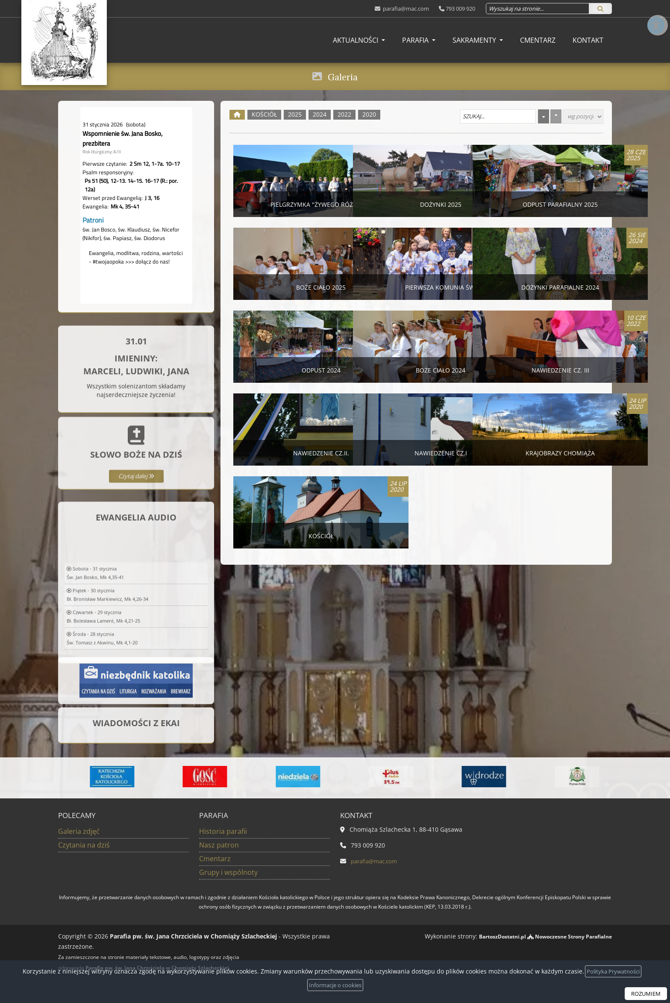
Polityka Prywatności (613, 971)
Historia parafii (223, 831)
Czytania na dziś (84, 845)
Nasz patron (219, 845)
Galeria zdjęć (79, 831)
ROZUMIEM (644, 993)
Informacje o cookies (335, 985)
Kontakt (588, 40)
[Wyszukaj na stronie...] (537, 8)
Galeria (343, 76)
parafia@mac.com (405, 8)
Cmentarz (537, 40)
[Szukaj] (600, 8)
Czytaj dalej (136, 523)
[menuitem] (359, 40)
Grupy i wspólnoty (228, 872)
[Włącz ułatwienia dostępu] (655, 14)
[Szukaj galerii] (498, 116)
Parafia (416, 40)
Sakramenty (475, 40)
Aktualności (356, 40)
